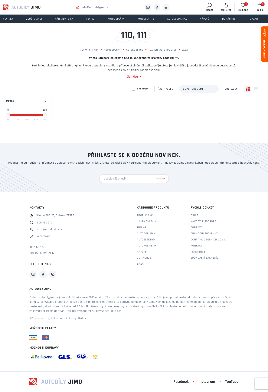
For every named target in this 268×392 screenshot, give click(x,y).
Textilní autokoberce (163, 50)
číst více (132, 76)
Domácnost (145, 257)
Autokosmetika (147, 245)
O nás (194, 215)
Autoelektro (146, 239)
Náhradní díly (146, 221)
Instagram (206, 382)
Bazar (141, 263)
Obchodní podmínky (204, 233)
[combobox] (199, 89)
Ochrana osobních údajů (209, 239)
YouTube (232, 382)
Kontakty (197, 245)
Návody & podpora (203, 221)
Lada (185, 50)
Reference (198, 251)
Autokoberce (134, 50)
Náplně (142, 251)
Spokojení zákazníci (205, 257)
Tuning (141, 227)
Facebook (181, 382)
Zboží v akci (145, 215)
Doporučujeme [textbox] (193, 89)
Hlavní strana (89, 50)
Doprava (197, 227)
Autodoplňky (112, 50)
